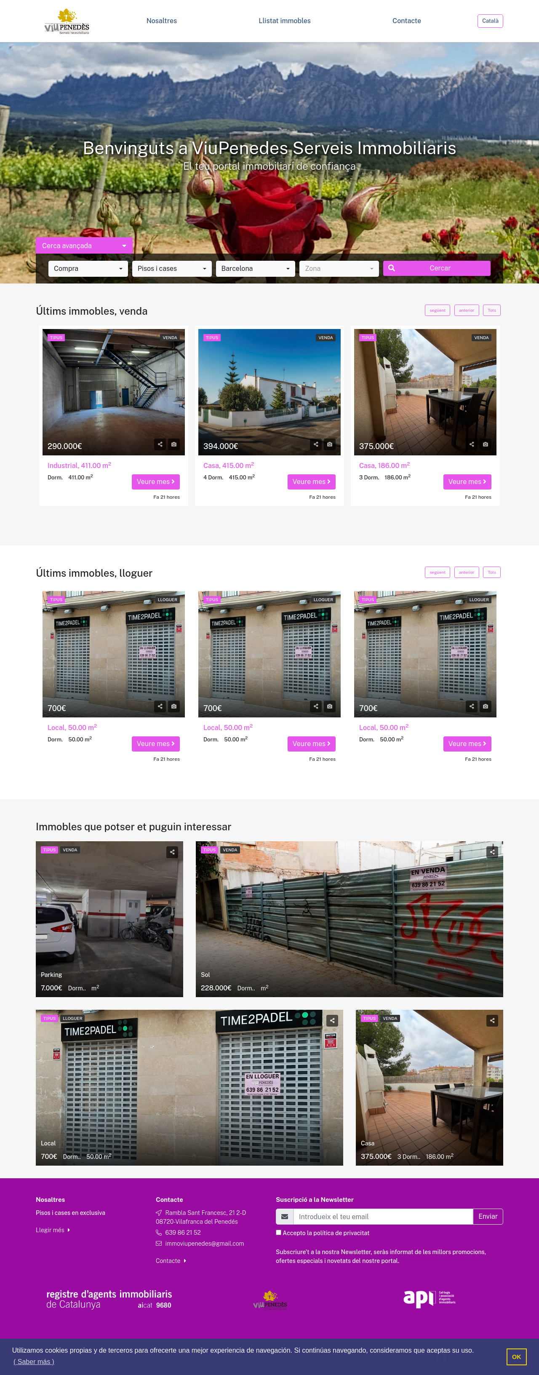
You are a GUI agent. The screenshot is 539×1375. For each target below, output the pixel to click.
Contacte (171, 1260)
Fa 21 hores (166, 497)
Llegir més (53, 1230)
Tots (492, 310)
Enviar (488, 1216)
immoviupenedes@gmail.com (204, 1243)
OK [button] (516, 1357)
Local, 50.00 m (72, 728)
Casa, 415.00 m (228, 466)
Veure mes (156, 482)
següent (438, 310)
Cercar (419, 268)
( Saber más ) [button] (33, 1361)
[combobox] (88, 269)
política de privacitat (341, 1233)
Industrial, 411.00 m (79, 466)
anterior (466, 310)
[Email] (383, 1217)
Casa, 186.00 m (384, 466)
